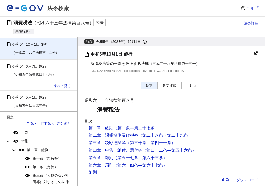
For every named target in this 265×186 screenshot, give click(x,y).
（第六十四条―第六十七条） (140, 165)
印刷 (225, 180)
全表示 (31, 123)
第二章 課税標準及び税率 (113, 135)
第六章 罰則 (101, 165)
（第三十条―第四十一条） (150, 143)
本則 (24, 141)
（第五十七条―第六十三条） (140, 158)
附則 (93, 172)
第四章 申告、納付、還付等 (115, 150)
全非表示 (47, 123)
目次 (24, 132)
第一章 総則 (38, 150)
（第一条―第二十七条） (136, 128)
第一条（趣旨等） (47, 158)
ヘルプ (252, 8)
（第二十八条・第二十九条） (165, 135)
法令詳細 (251, 23)
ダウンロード (247, 180)
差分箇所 (64, 123)
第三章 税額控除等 (107, 143)
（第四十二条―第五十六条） (169, 150)
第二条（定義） (45, 167)
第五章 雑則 (101, 158)
